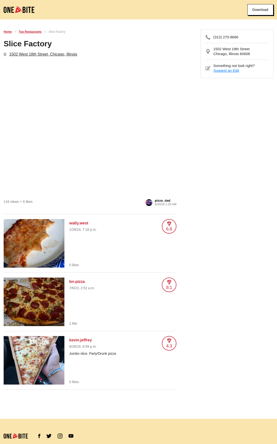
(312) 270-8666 (225, 37)
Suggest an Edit (226, 70)
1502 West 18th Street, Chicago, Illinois (43, 54)
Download (260, 10)
